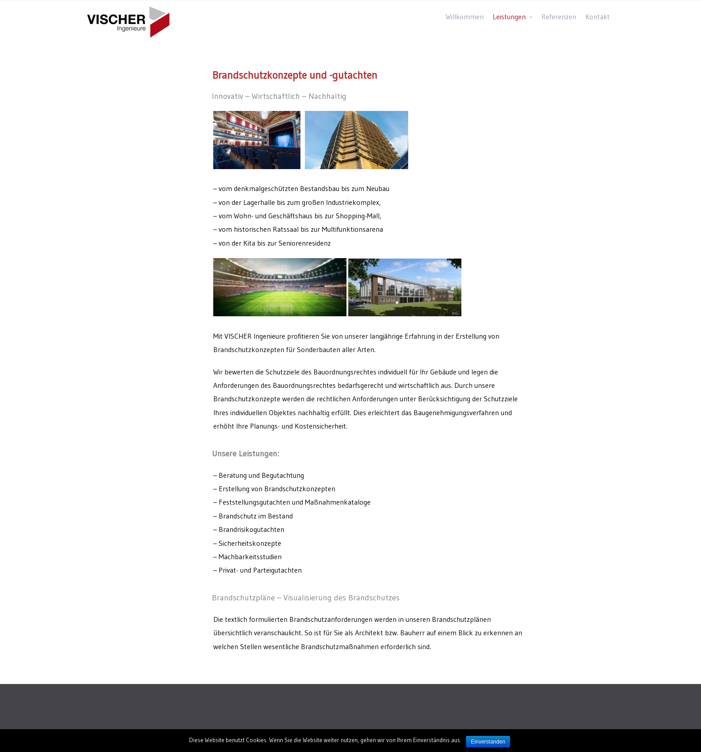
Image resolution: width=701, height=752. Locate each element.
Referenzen (558, 17)
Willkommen (465, 17)
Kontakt (597, 17)
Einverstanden (488, 742)
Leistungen (509, 17)
